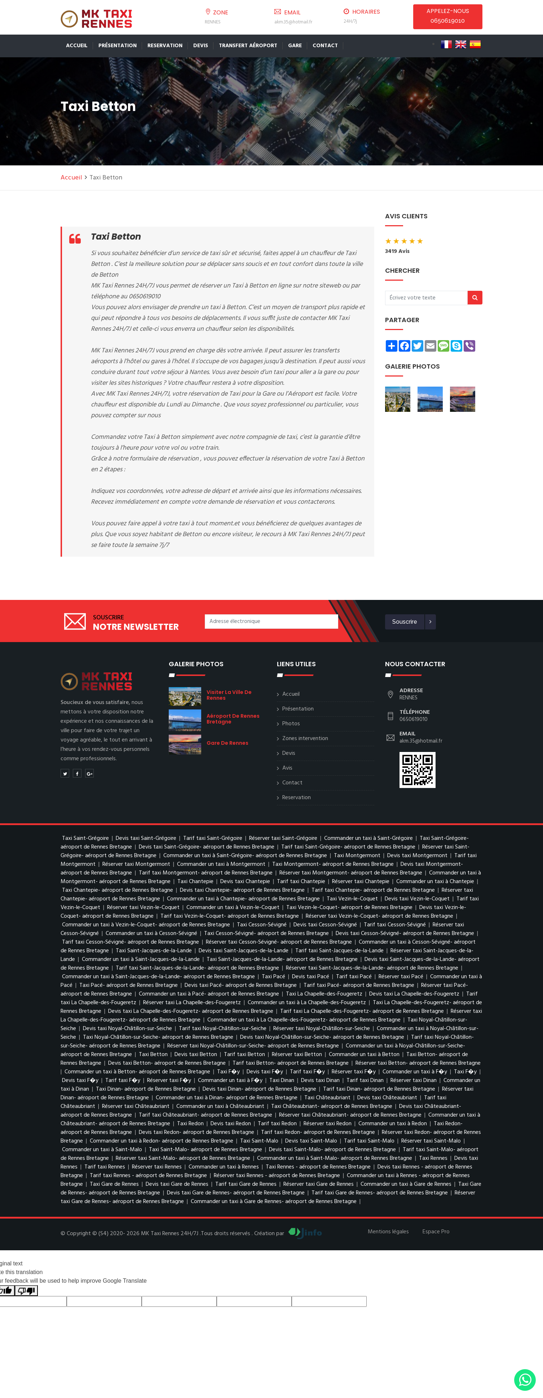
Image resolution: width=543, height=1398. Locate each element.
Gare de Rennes (227, 743)
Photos (291, 724)
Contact (325, 45)
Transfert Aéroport (248, 45)
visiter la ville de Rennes (229, 695)
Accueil (77, 45)
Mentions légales (388, 1232)
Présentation (117, 45)
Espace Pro (436, 1232)
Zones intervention (305, 738)
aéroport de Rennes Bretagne (233, 718)
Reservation (164, 45)
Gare (295, 45)
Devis (200, 45)
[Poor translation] (26, 1290)
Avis (287, 768)
